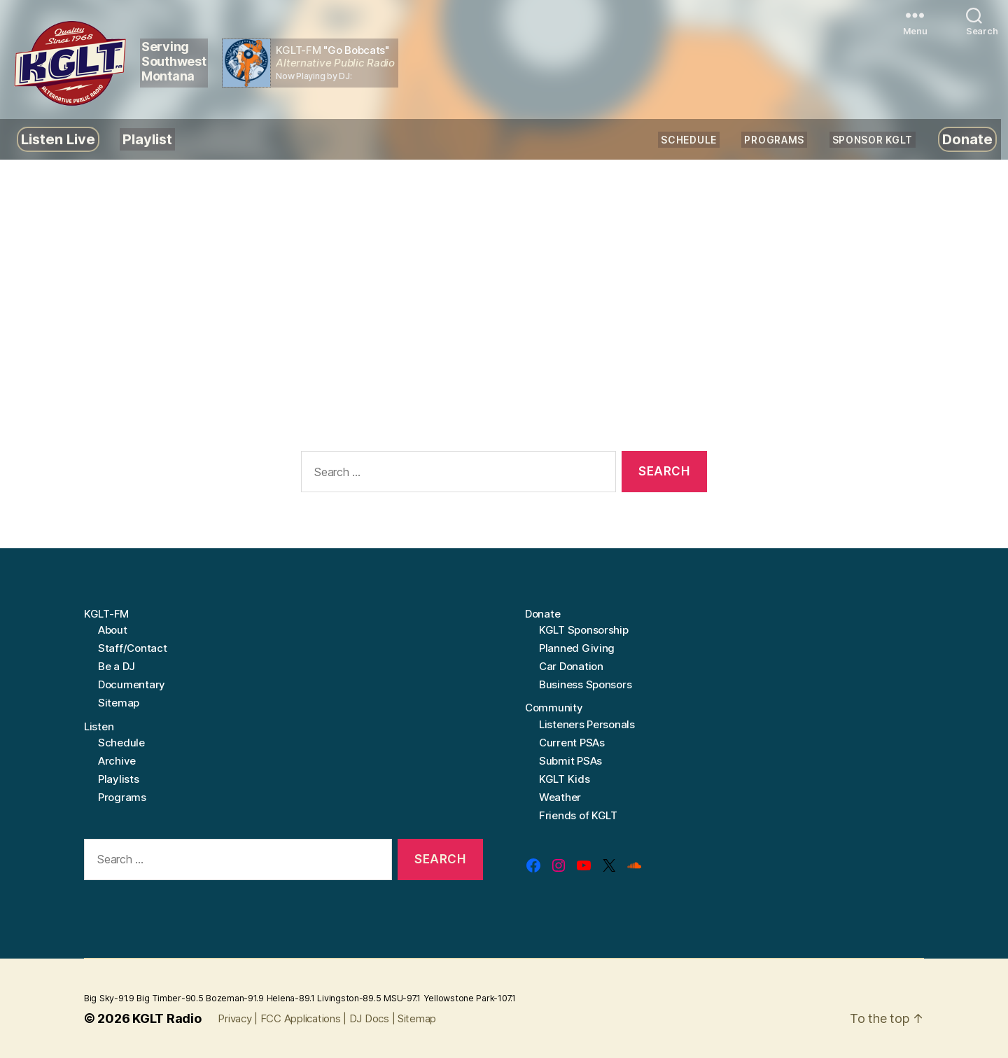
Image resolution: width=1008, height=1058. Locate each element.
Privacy (234, 1018)
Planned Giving (577, 648)
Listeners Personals (587, 724)
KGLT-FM (106, 613)
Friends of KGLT (578, 815)
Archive (117, 760)
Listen (98, 726)
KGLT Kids (564, 779)
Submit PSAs (570, 760)
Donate (967, 139)
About (112, 629)
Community (554, 707)
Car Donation (571, 666)
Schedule (689, 140)
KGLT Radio (166, 1018)
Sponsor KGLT (872, 140)
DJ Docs (369, 1018)
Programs (774, 140)
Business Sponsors (585, 684)
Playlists (118, 779)
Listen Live (58, 139)
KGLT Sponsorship (584, 629)
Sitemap (118, 702)
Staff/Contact (132, 648)
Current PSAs (572, 742)
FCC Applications (300, 1018)
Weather (560, 797)
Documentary (131, 684)
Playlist (147, 139)
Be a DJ (116, 666)
